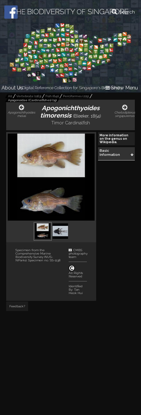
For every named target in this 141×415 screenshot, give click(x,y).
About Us (12, 88)
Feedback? (17, 306)
